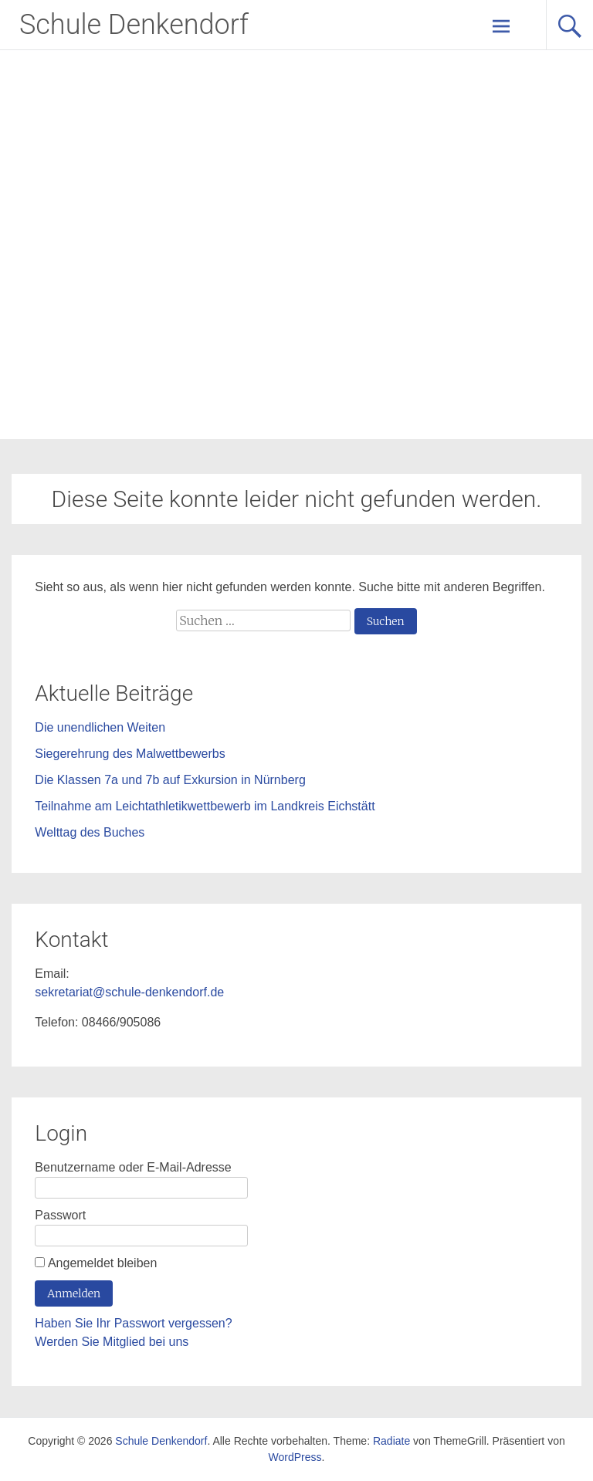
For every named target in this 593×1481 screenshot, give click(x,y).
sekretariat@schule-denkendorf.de (129, 992)
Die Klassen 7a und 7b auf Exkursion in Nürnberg (170, 779)
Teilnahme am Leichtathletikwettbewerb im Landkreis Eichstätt (204, 806)
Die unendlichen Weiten (100, 727)
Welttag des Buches (89, 832)
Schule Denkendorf (134, 24)
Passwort (60, 1215)
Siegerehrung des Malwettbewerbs (130, 753)
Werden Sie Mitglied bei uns (111, 1341)
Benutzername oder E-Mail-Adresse (133, 1167)
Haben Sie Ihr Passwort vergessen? (133, 1323)
